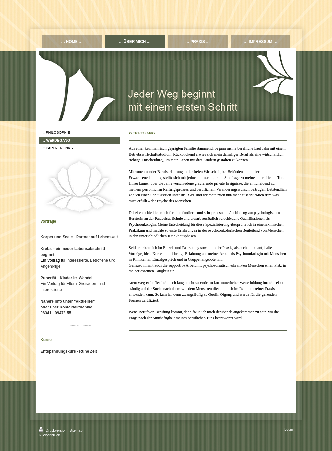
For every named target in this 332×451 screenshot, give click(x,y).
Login (288, 429)
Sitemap (75, 430)
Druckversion (53, 430)
